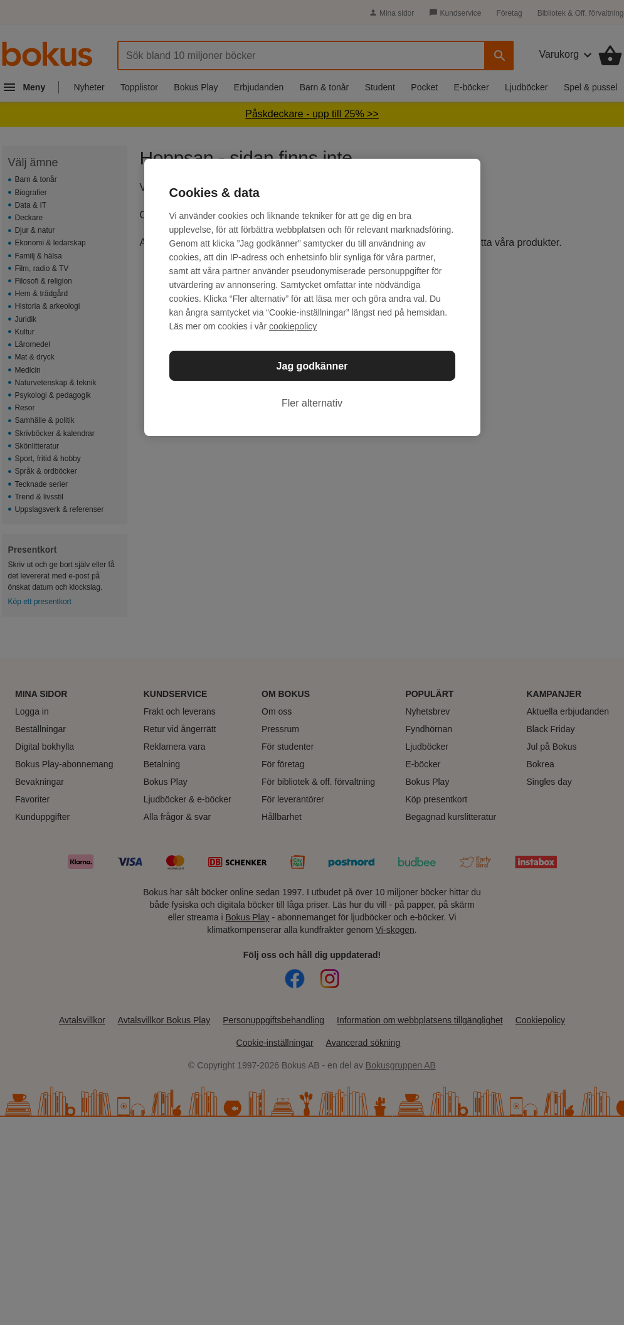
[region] (312, 297)
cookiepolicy (293, 326)
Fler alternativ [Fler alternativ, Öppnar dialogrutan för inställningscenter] (312, 403)
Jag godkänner (312, 366)
